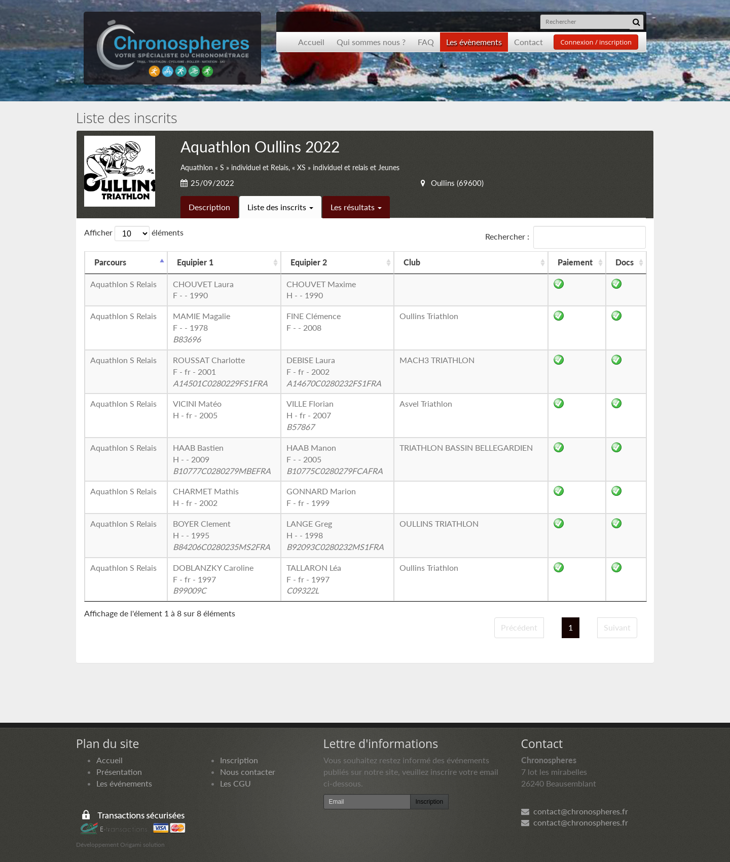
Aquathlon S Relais (123, 284)
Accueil (311, 42)
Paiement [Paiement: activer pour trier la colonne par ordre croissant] (575, 262)
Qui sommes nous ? (371, 42)
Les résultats (356, 207)
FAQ (426, 42)
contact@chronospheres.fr (574, 811)
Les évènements (474, 42)
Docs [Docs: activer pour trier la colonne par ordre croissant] (624, 262)
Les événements (124, 783)
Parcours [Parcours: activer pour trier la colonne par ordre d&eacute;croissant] (110, 262)
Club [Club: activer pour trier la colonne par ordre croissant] (412, 262)
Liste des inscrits (280, 207)
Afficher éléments (134, 233)
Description (209, 207)
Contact (528, 42)
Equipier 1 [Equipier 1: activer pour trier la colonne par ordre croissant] (195, 262)
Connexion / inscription (596, 42)
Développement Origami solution (120, 844)
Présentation (119, 771)
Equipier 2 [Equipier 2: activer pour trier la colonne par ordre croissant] (308, 262)
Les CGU (235, 783)
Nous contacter (247, 771)
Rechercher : (565, 237)
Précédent (519, 627)
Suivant (617, 627)
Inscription (239, 760)
